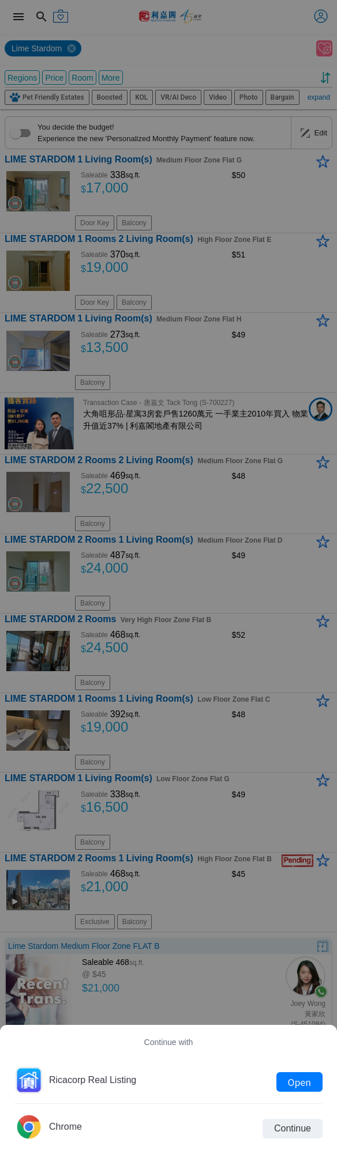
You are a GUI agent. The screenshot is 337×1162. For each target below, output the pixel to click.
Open (299, 1082)
